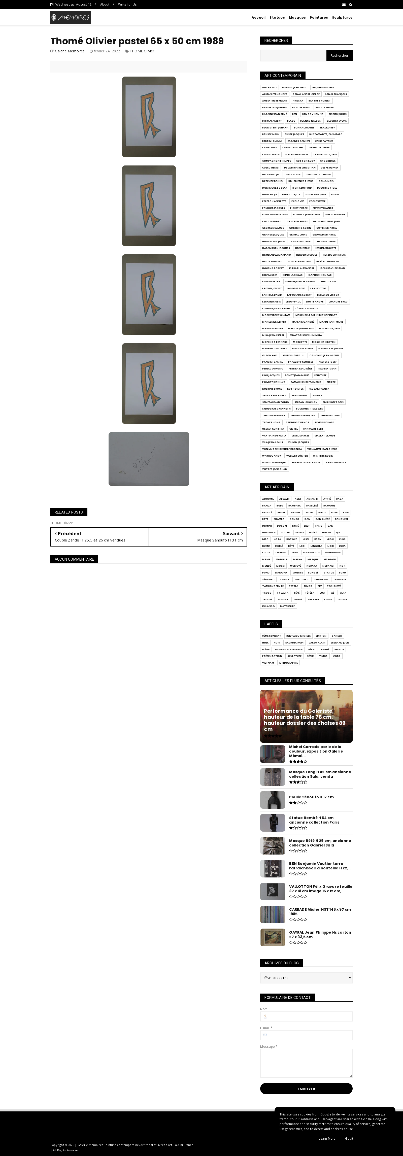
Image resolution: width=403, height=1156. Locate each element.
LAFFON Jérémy (272, 288)
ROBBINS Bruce (272, 388)
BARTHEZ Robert (320, 100)
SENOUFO (281, 572)
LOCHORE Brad (338, 301)
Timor (308, 586)
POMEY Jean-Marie (297, 375)
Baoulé (267, 512)
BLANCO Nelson (311, 120)
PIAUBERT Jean (327, 368)
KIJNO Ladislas (293, 275)
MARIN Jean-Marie (331, 321)
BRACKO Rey (327, 127)
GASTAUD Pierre (297, 221)
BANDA (266, 505)
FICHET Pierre (299, 208)
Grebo (299, 532)
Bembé (282, 512)
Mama (266, 559)
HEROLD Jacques (307, 254)
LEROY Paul (293, 301)
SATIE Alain (299, 395)
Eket (307, 525)
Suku (342, 572)
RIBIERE (331, 382)
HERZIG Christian (334, 254)
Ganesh (337, 635)
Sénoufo (268, 579)
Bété (265, 519)
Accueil (258, 17)
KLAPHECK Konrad (320, 275)
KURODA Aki (328, 281)
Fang (318, 525)
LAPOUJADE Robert (299, 294)
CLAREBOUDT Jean (325, 154)
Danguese (342, 519)
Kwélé (279, 546)
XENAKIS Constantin (306, 462)
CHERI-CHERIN (270, 154)
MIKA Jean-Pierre (273, 335)
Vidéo (337, 656)
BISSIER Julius (338, 114)
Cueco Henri (270, 167)
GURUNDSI (269, 532)
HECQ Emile (302, 248)
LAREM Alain (317, 642)
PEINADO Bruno (272, 368)
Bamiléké (312, 505)
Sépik (310, 656)
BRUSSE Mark (270, 134)
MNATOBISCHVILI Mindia (306, 335)
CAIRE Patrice (324, 141)
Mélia (266, 649)
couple (342, 599)
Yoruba (283, 599)
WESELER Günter (297, 455)
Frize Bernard (271, 221)
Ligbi (330, 546)
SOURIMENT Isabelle (309, 408)
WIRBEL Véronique (274, 462)
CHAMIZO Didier (319, 147)
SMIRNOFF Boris (333, 402)
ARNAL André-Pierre (306, 94)
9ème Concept (271, 635)
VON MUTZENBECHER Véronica (282, 449)
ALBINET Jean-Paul (294, 87)
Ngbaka (312, 565)
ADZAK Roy (269, 87)
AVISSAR (298, 100)
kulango (268, 606)
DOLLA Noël (326, 181)
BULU (280, 505)
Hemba (326, 532)
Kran (317, 539)
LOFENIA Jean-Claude (276, 308)
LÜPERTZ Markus (306, 308)
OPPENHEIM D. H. (293, 355)
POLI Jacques (270, 375)
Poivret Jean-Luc (273, 382)
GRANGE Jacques (273, 234)
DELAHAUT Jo (270, 174)
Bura (334, 512)
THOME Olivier (142, 51)
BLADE (291, 120)
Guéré (313, 532)
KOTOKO (291, 539)
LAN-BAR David (272, 294)
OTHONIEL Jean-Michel (325, 355)
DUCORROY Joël (327, 187)
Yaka (343, 592)
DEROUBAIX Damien (318, 174)
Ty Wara (282, 592)
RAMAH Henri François (306, 382)
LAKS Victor (318, 288)
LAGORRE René (296, 288)
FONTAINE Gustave (275, 214)
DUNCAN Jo (269, 194)
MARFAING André (303, 321)
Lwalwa (281, 552)
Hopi (277, 642)
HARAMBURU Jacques (276, 248)
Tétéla (309, 592)
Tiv (319, 586)
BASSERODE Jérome (274, 107)
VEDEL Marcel (300, 435)
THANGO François (302, 415)
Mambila (282, 559)
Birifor (295, 512)
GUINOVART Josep (273, 241)
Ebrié (295, 525)
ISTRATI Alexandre (301, 268)
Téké (297, 592)
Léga (295, 552)
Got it (349, 1138)
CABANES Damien (298, 141)
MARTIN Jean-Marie (301, 328)
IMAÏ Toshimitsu (327, 261)
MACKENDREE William (276, 315)
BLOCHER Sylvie (337, 120)
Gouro (285, 532)
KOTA (277, 539)
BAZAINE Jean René (274, 114)
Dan (307, 519)
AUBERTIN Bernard (274, 100)
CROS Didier (327, 160)
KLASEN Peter (271, 281)
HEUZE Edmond (272, 261)
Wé (332, 592)
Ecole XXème (317, 201)
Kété (291, 546)
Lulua (266, 552)
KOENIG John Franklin (300, 281)
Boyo (309, 512)
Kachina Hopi (294, 642)
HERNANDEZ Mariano (276, 254)
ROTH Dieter (295, 388)
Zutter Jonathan (274, 469)
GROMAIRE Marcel (324, 234)
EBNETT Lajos (291, 194)
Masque (313, 559)
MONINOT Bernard (275, 342)
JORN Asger (269, 275)
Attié (327, 498)
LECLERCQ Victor (328, 294)
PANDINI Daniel (272, 361)
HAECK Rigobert (301, 241)
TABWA (284, 579)
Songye (297, 572)
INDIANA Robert (273, 268)
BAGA (339, 498)
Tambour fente (273, 586)
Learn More (327, 1138)
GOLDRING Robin (300, 227)
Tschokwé (334, 586)
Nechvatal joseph (330, 348)
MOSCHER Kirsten (323, 342)
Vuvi (322, 592)
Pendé (325, 649)
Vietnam (268, 662)
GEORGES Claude (273, 227)
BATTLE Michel (325, 107)
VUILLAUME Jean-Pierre (322, 449)
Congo (294, 519)
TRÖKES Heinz (271, 422)
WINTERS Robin (323, 455)
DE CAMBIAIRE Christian (300, 167)
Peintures (319, 17)
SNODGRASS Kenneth (276, 408)
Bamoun (329, 505)
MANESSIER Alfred (274, 321)
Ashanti (312, 498)
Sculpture (294, 656)
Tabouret (301, 579)
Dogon (282, 525)
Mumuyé (295, 565)
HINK (265, 642)
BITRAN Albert (272, 120)
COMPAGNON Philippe (276, 160)
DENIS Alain (292, 174)
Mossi (280, 565)
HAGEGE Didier (326, 241)
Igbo (265, 539)
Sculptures (342, 17)
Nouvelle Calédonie (289, 649)
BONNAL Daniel (304, 127)
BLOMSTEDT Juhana (275, 127)
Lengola (316, 546)
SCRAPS (317, 395)
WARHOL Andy (271, 455)
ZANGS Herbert (336, 462)
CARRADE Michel (293, 147)
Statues (277, 17)
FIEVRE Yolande (323, 208)
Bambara (294, 505)
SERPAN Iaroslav (305, 402)
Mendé (266, 565)
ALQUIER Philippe (323, 87)
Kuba (342, 539)
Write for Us (127, 4)
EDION (335, 194)
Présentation (272, 656)
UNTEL (293, 428)
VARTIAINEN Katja (274, 435)
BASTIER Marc (301, 107)
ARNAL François (336, 94)
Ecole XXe (297, 201)
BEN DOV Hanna (312, 114)
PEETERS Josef (328, 361)
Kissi (306, 539)
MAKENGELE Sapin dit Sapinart (316, 315)
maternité (287, 606)
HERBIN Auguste (326, 248)
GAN (330, 525)
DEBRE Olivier (330, 167)
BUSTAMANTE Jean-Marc (325, 134)
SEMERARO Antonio (275, 402)
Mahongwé (333, 552)
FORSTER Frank (335, 214)
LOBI (302, 546)
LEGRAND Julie (271, 301)
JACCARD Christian (332, 268)
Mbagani (330, 559)
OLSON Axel (270, 355)
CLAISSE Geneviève (296, 154)
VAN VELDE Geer (313, 428)
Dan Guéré (323, 519)
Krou (330, 539)
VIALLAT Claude (325, 435)
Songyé (313, 572)
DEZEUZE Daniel (272, 181)
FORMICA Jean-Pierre (306, 214)
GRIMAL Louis (298, 234)
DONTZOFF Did (302, 187)
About (105, 4)
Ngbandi (328, 565)
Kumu (266, 546)
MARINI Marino (272, 328)
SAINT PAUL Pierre (274, 395)
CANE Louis (269, 147)
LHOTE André (314, 301)
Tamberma (320, 579)
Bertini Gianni (272, 141)
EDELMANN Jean (316, 194)
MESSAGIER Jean (329, 328)
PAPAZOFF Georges (300, 361)
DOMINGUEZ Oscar (274, 187)
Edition (321, 635)
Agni (298, 498)
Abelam (284, 498)
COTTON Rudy (305, 160)
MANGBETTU (311, 552)
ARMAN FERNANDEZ (274, 94)
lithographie (288, 662)
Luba (342, 546)
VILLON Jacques (298, 442)
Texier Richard (324, 422)
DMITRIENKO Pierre (300, 181)
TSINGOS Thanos (297, 422)
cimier (328, 599)
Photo (339, 649)
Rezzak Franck (319, 388)
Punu (266, 572)
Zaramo (313, 599)
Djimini (267, 525)
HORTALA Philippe (299, 261)
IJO (338, 532)
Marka (297, 559)
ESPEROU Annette (274, 201)
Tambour (339, 579)
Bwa (346, 512)
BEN (294, 114)
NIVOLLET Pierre (302, 348)
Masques (297, 17)
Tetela (293, 586)
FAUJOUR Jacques (273, 208)
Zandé (297, 599)
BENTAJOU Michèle (298, 635)
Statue (329, 572)
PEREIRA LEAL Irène (301, 368)
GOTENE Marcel (326, 227)
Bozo (322, 512)
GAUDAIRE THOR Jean (326, 221)
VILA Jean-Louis (272, 442)
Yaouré (267, 599)
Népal (312, 649)
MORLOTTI (300, 342)
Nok (342, 565)
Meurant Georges (274, 348)
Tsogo (267, 592)
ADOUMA (268, 498)
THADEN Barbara (273, 415)
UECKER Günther (273, 428)
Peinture (320, 375)
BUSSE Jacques (294, 134)
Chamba (279, 519)
